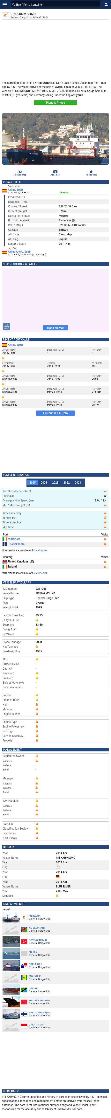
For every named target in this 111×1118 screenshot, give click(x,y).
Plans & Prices (55, 102)
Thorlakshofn (14, 544)
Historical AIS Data (55, 413)
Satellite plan (41, 550)
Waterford (11, 539)
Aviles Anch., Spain (19, 251)
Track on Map (55, 328)
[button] (106, 4)
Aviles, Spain (16, 189)
